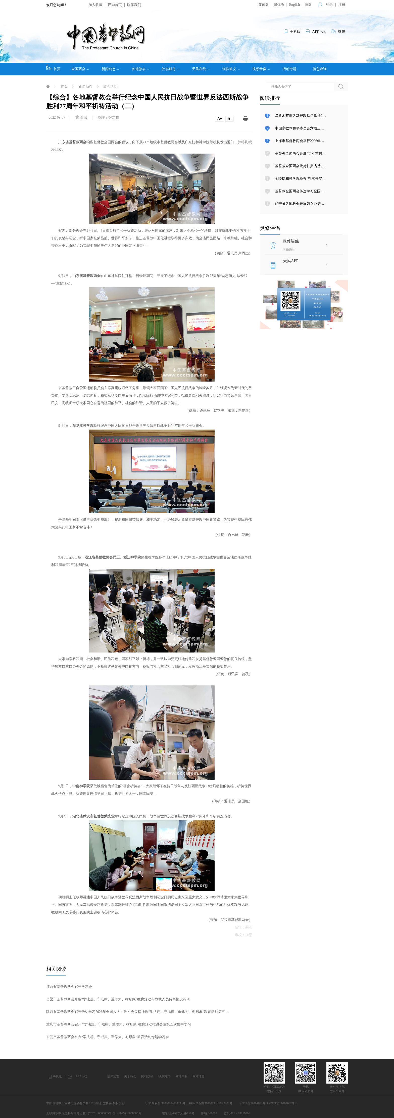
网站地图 (198, 1076)
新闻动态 (110, 69)
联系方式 (164, 1076)
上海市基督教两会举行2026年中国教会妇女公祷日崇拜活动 (320, 141)
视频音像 (261, 69)
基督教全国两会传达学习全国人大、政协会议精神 (313, 191)
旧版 (308, 5)
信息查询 (320, 69)
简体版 (263, 5)
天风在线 (201, 69)
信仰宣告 (113, 1076)
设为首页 (115, 5)
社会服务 (171, 69)
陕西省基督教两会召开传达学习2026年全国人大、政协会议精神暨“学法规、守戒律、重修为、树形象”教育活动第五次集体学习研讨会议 (151, 1012)
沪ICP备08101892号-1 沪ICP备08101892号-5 (268, 1103)
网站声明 (181, 1076)
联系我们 (134, 5)
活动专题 (289, 69)
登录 (329, 5)
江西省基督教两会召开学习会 (69, 987)
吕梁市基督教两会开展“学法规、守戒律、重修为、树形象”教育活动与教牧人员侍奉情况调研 (118, 999)
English (294, 5)
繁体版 (279, 5)
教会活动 (110, 86)
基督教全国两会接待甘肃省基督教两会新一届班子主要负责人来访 (326, 166)
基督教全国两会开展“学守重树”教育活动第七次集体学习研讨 (322, 153)
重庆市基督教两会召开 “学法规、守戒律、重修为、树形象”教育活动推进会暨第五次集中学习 (118, 1024)
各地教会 (141, 69)
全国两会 (80, 69)
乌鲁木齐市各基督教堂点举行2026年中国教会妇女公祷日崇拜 (322, 116)
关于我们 (130, 1076)
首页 (53, 67)
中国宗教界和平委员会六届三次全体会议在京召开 (313, 128)
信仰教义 (231, 69)
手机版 (57, 1076)
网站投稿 (147, 1076)
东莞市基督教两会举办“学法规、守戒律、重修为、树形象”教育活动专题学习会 (107, 1037)
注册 (341, 5)
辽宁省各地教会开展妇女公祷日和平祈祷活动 (310, 204)
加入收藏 (95, 5)
